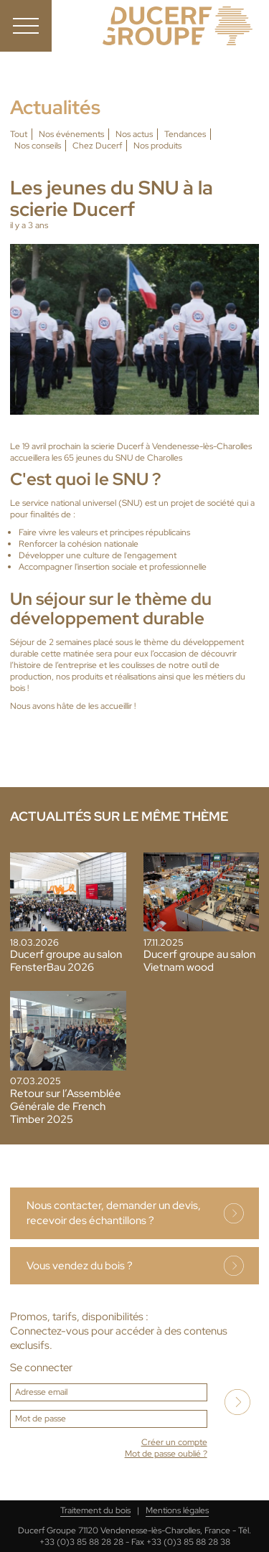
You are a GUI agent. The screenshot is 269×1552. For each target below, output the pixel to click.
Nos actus (134, 134)
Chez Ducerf (97, 145)
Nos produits (157, 145)
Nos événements (71, 134)
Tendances (185, 134)
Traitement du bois (95, 1510)
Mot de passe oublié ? (166, 1453)
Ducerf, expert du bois (178, 25)
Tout (18, 134)
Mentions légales (177, 1510)
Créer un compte (174, 1442)
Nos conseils (37, 145)
